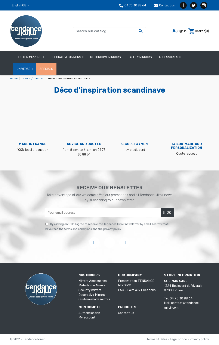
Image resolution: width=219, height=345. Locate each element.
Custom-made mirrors (94, 299)
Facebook (183, 5)
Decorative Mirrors (91, 295)
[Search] (109, 31)
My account (86, 317)
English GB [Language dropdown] (19, 5)
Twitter (193, 5)
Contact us (164, 5)
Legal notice (179, 339)
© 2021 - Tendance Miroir (27, 339)
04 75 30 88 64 (132, 5)
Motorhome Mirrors (92, 285)
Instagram (203, 5)
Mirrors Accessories (92, 281)
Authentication (89, 313)
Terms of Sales (157, 339)
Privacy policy (199, 339)
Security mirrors (89, 290)
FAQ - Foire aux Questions (137, 290)
